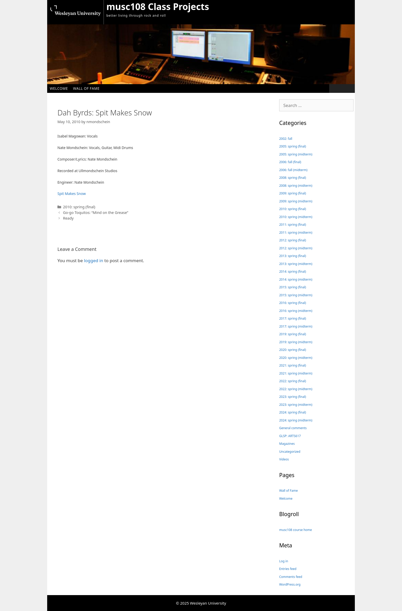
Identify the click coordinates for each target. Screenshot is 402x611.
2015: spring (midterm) (295, 295)
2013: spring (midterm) (295, 264)
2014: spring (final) (292, 271)
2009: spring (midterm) (295, 201)
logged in (93, 260)
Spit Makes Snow (71, 193)
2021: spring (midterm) (295, 373)
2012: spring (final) (292, 240)
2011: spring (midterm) (295, 232)
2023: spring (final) (292, 397)
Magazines (287, 443)
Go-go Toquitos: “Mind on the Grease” (95, 212)
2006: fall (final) (290, 162)
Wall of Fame (86, 88)
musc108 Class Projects (157, 7)
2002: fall (285, 138)
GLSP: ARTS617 (290, 436)
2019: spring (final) (292, 334)
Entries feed (287, 569)
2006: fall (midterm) (293, 170)
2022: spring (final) (292, 381)
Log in (283, 561)
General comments (293, 428)
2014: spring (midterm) (295, 279)
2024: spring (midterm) (295, 420)
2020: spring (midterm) (295, 358)
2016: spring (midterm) (295, 311)
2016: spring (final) (292, 303)
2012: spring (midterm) (295, 248)
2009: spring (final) (292, 193)
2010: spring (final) (79, 206)
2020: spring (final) (292, 350)
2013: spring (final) (292, 256)
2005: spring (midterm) (295, 154)
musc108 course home (295, 530)
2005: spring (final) (292, 146)
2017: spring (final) (292, 318)
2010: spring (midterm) (295, 217)
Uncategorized (289, 451)
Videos (284, 459)
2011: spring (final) (292, 224)
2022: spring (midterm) (295, 389)
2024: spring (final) (292, 412)
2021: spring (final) (292, 365)
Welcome (59, 88)
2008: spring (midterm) (295, 185)
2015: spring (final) (292, 287)
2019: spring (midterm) (295, 342)
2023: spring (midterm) (295, 404)
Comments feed (290, 577)
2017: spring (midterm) (295, 326)
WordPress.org (289, 584)
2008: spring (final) (292, 177)
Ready (68, 218)
